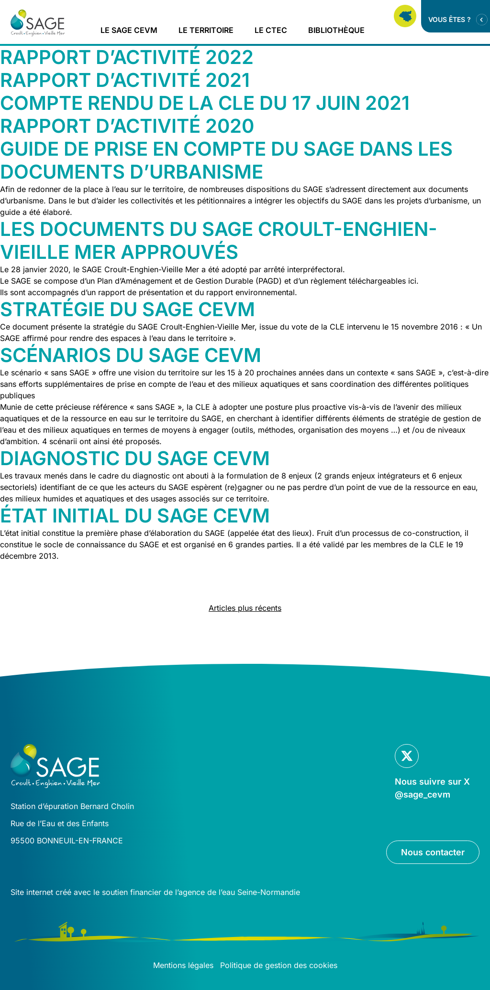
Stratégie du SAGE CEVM (127, 309)
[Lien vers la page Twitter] (433, 772)
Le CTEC (271, 30)
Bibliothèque (336, 30)
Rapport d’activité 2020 (127, 126)
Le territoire (206, 30)
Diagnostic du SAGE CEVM (135, 458)
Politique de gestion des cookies (278, 965)
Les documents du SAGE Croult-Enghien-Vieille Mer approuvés (218, 240)
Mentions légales (183, 965)
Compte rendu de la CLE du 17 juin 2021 (205, 103)
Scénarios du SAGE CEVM (130, 355)
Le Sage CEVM (128, 30)
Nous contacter (433, 852)
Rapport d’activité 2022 (127, 57)
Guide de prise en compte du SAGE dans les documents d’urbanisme (226, 160)
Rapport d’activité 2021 (125, 80)
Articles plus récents (245, 608)
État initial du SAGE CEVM (135, 515)
